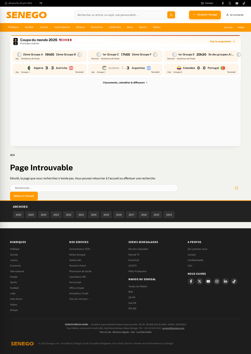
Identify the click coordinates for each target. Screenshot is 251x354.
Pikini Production (137, 271)
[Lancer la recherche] (171, 14)
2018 (119, 215)
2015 (156, 215)
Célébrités (115, 27)
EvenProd (133, 260)
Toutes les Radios (137, 286)
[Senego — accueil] (27, 15)
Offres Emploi (76, 288)
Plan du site (105, 332)
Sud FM (132, 303)
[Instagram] (217, 281)
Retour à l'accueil (24, 196)
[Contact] (207, 3)
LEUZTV (132, 265)
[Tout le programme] (222, 41)
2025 (31, 215)
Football (14, 288)
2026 (18, 215)
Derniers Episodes (138, 249)
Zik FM (131, 297)
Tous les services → (80, 299)
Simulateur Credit (78, 293)
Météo (241, 27)
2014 (169, 215)
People (13, 277)
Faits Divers (16, 299)
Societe (14, 254)
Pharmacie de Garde (80, 271)
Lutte (12, 293)
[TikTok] (244, 3)
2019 (106, 215)
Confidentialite (195, 260)
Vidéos (157, 27)
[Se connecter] (235, 15)
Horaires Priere (77, 265)
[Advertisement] (125, 114)
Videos (13, 304)
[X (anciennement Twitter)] (229, 3)
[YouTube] (237, 3)
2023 (56, 215)
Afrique (80, 27)
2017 (131, 215)
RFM (130, 292)
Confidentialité (143, 332)
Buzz (130, 27)
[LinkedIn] (225, 281)
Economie (15, 265)
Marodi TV (133, 254)
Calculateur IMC (77, 277)
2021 (81, 215)
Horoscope (75, 282)
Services (228, 27)
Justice (44, 27)
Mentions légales (121, 332)
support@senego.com (173, 328)
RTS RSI (132, 308)
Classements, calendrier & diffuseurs (125, 82)
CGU (190, 265)
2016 (144, 215)
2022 (68, 215)
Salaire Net (75, 260)
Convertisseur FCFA (79, 249)
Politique (13, 27)
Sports (143, 27)
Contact (192, 254)
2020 (93, 215)
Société (29, 27)
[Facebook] (222, 3)
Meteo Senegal (77, 254)
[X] (199, 281)
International (62, 27)
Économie (97, 27)
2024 (43, 215)
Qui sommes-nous (197, 249)
